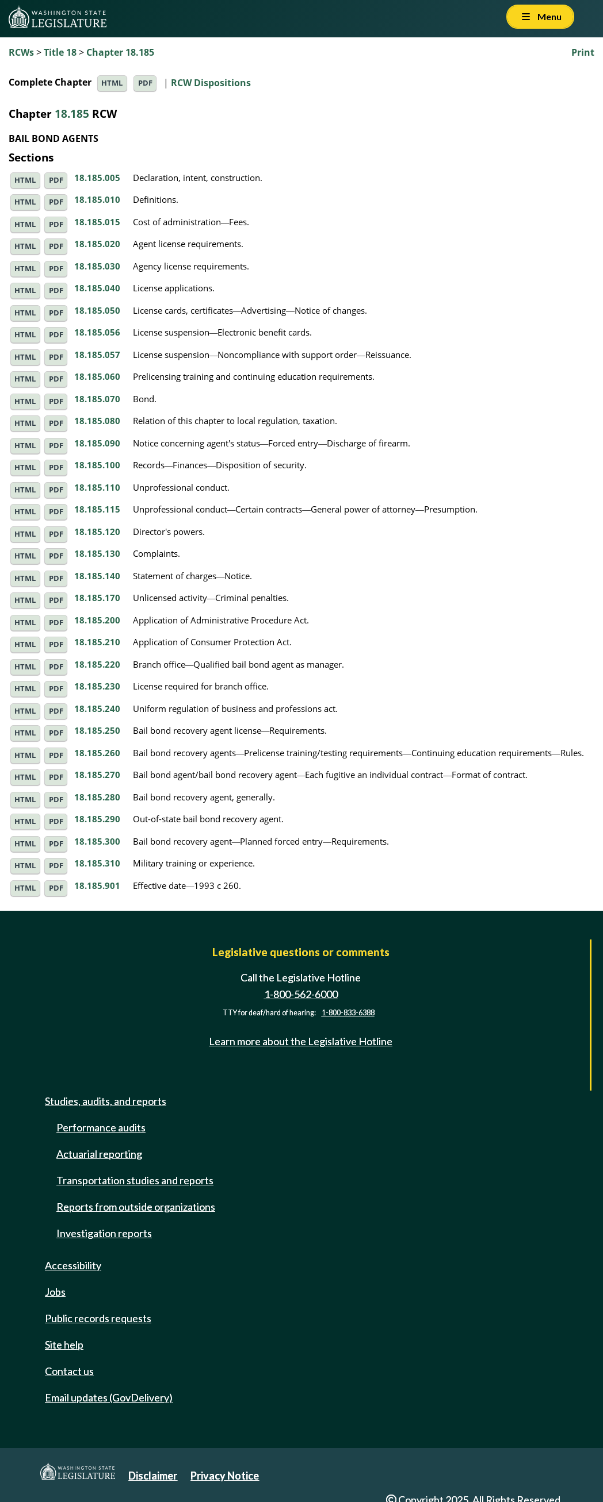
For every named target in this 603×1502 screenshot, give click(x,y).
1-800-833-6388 (348, 1012)
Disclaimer (152, 1475)
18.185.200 (97, 620)
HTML (112, 83)
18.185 (72, 113)
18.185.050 (97, 310)
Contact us (69, 1371)
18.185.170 (97, 597)
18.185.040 (97, 288)
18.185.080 (97, 420)
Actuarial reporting (99, 1153)
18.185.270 (97, 774)
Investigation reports (104, 1233)
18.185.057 (97, 354)
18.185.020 (97, 243)
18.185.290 (97, 819)
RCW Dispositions (211, 82)
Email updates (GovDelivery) (109, 1397)
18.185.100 (97, 465)
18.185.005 (97, 177)
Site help (64, 1344)
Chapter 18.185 (120, 52)
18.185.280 (97, 797)
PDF (145, 83)
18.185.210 (97, 642)
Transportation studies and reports (134, 1180)
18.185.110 (97, 487)
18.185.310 (97, 863)
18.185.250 (97, 730)
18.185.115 (97, 509)
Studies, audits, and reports (105, 1101)
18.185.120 (97, 531)
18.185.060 (97, 376)
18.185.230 (97, 686)
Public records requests (98, 1318)
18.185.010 (97, 199)
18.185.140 (97, 575)
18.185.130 (97, 553)
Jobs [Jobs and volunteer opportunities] (55, 1291)
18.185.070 (97, 399)
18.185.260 (97, 752)
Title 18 (60, 52)
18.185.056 (97, 332)
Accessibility (73, 1265)
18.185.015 (97, 222)
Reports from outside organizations (135, 1206)
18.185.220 (97, 664)
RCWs (21, 52)
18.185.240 (97, 708)
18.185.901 (97, 885)
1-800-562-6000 (301, 994)
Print (582, 52)
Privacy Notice (224, 1475)
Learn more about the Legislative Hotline (300, 1041)
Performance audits (101, 1127)
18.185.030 (97, 266)
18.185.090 (97, 443)
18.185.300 (97, 841)
